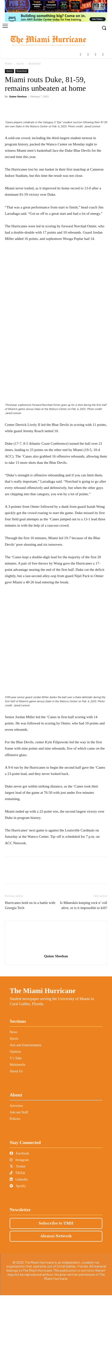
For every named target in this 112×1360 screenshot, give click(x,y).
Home (8, 63)
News (13, 1097)
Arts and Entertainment (25, 1110)
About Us (16, 1136)
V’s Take (16, 1123)
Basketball (35, 63)
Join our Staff (19, 1177)
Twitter (17, 1231)
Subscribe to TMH (56, 1288)
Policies (15, 1183)
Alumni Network (56, 1301)
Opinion (15, 1116)
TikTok (17, 1237)
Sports (20, 63)
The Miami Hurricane (42, 1055)
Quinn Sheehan (18, 96)
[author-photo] (56, 1014)
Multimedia (17, 1129)
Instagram (19, 1224)
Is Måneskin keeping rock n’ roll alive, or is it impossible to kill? (83, 970)
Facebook (19, 1218)
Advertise (16, 1170)
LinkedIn (19, 1244)
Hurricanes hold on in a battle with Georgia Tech (30, 970)
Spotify (18, 1251)
